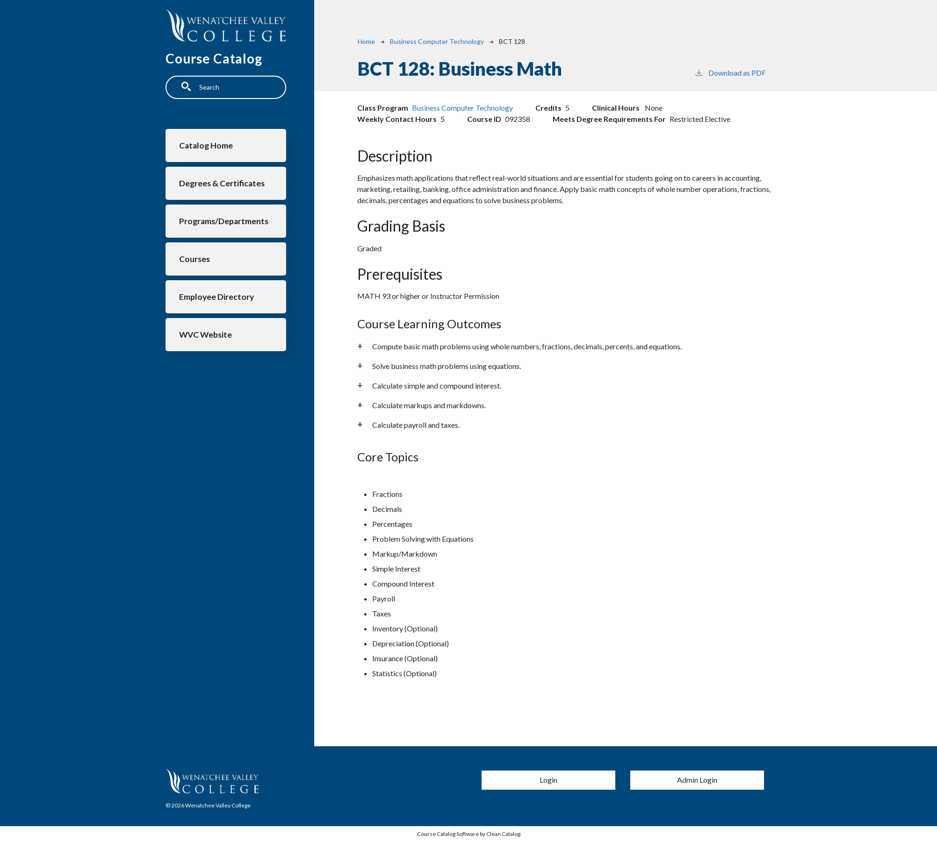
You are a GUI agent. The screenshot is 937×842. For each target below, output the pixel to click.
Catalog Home (206, 145)
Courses (194, 259)
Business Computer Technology (437, 41)
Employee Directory (216, 297)
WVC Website (205, 335)
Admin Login (697, 779)
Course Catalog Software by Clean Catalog (468, 833)
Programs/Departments (223, 221)
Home (366, 41)
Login (548, 779)
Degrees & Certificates (222, 183)
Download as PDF (730, 72)
